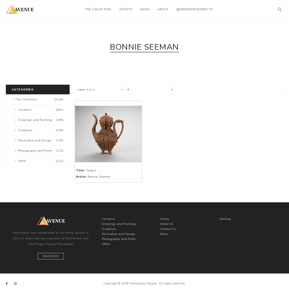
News (145, 9)
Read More (51, 256)
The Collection (98, 9)
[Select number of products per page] (150, 90)
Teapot (86, 170)
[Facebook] (7, 284)
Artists (125, 9)
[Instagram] (15, 284)
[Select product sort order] (100, 90)
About (163, 9)
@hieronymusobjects (194, 9)
